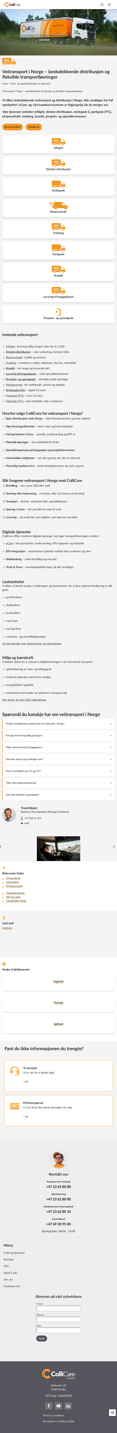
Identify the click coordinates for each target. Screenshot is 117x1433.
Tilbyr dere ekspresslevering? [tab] (21, 783)
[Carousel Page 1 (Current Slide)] (55, 855)
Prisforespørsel (33, 1103)
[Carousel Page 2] (57, 855)
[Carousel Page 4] (62, 855)
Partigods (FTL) (15, 396)
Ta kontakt (30, 1068)
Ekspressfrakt (14, 357)
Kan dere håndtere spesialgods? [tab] (22, 795)
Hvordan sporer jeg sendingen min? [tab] (24, 759)
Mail (26, 823)
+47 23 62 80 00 (58, 1199)
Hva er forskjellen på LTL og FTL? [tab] (23, 771)
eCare (9, 543)
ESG (6, 1266)
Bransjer (9, 1259)
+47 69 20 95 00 (58, 1224)
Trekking (11, 363)
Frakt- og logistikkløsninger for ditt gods (30, 83)
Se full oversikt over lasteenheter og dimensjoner (32, 643)
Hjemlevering (14, 385)
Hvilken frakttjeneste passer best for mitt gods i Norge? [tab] (35, 724)
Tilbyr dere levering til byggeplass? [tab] (24, 747)
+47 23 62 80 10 (58, 1212)
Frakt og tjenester (14, 1253)
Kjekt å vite (10, 1273)
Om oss (8, 1279)
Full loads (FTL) (15, 401)
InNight (10, 346)
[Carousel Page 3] (59, 855)
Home (5, 83)
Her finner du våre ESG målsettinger (24, 700)
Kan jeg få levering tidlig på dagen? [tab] (24, 735)
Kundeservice (12, 1286)
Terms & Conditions (53, 1415)
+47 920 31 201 (32, 818)
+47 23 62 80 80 (58, 1187)
